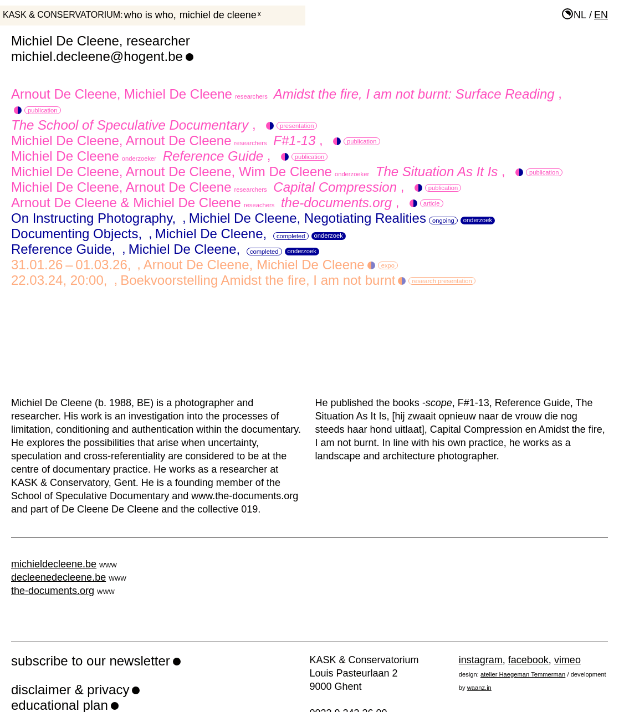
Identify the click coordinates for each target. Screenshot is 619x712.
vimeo (567, 659)
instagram (481, 659)
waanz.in (479, 687)
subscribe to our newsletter (90, 660)
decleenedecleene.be (58, 577)
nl (580, 15)
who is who (148, 15)
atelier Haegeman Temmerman (522, 674)
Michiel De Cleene (218, 15)
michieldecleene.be (53, 564)
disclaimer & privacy (70, 689)
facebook (528, 659)
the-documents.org (52, 590)
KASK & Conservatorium (61, 14)
